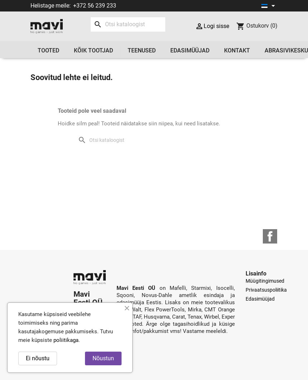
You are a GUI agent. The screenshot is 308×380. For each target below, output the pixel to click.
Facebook (270, 236)
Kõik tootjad (93, 50)
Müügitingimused (265, 281)
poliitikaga (66, 340)
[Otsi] (128, 24)
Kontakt (237, 50)
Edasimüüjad (189, 50)
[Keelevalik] (269, 5)
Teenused (142, 50)
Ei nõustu (37, 358)
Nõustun (103, 358)
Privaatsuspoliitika (266, 290)
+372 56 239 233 (94, 5)
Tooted (48, 50)
